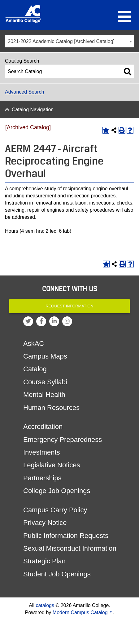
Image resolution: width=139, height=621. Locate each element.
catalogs (45, 605)
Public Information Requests (65, 536)
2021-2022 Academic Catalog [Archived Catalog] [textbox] (61, 41)
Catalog (35, 369)
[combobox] (69, 41)
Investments (41, 452)
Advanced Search (24, 92)
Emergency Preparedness (62, 439)
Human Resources (51, 408)
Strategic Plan (44, 561)
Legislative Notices (51, 465)
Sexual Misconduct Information (69, 548)
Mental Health (44, 395)
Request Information (69, 306)
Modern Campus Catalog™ (83, 612)
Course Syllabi (45, 382)
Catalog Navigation (33, 109)
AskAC (33, 343)
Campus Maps (45, 356)
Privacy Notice (45, 522)
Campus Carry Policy (55, 510)
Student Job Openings (57, 574)
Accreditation (43, 426)
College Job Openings (56, 491)
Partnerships (42, 478)
